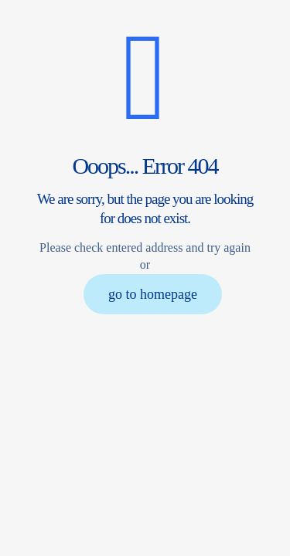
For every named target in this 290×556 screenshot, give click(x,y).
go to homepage (152, 294)
